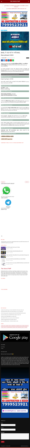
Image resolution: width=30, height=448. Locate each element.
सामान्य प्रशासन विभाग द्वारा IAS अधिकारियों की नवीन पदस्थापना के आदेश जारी (11, 315)
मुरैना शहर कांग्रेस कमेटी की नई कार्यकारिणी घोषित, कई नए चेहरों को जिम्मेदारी (15, 259)
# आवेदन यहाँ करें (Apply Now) (6, 139)
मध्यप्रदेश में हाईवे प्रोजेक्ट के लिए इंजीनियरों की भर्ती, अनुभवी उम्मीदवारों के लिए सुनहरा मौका (17, 255)
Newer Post (3, 182)
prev (1, 236)
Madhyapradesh (5, 30)
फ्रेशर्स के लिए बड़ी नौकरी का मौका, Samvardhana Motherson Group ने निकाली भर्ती (12, 312)
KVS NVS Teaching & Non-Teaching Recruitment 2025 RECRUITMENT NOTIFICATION (13, 313)
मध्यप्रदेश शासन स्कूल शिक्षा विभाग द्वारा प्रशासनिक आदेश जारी (8, 320)
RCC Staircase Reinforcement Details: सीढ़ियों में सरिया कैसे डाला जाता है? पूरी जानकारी (17, 263)
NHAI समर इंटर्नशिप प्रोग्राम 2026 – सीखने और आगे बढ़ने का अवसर (9, 321)
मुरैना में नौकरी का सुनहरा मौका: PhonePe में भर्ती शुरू (13, 247)
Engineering (13, 326)
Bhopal (2, 30)
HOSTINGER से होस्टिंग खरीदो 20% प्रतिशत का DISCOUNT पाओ (16, 8)
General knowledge (25, 326)
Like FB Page (3, 347)
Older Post (27, 182)
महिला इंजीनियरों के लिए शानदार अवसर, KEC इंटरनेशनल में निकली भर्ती (10, 318)
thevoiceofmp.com (26, 446)
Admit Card (3, 326)
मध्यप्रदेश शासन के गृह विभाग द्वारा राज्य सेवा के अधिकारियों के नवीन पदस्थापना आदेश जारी (12, 310)
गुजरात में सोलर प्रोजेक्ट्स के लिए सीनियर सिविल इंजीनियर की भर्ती (14, 251)
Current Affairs (8, 326)
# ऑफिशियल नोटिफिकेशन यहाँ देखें (7, 137)
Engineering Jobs (18, 326)
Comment (28, 58)
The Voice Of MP (15, 1)
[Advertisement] (15, 174)
